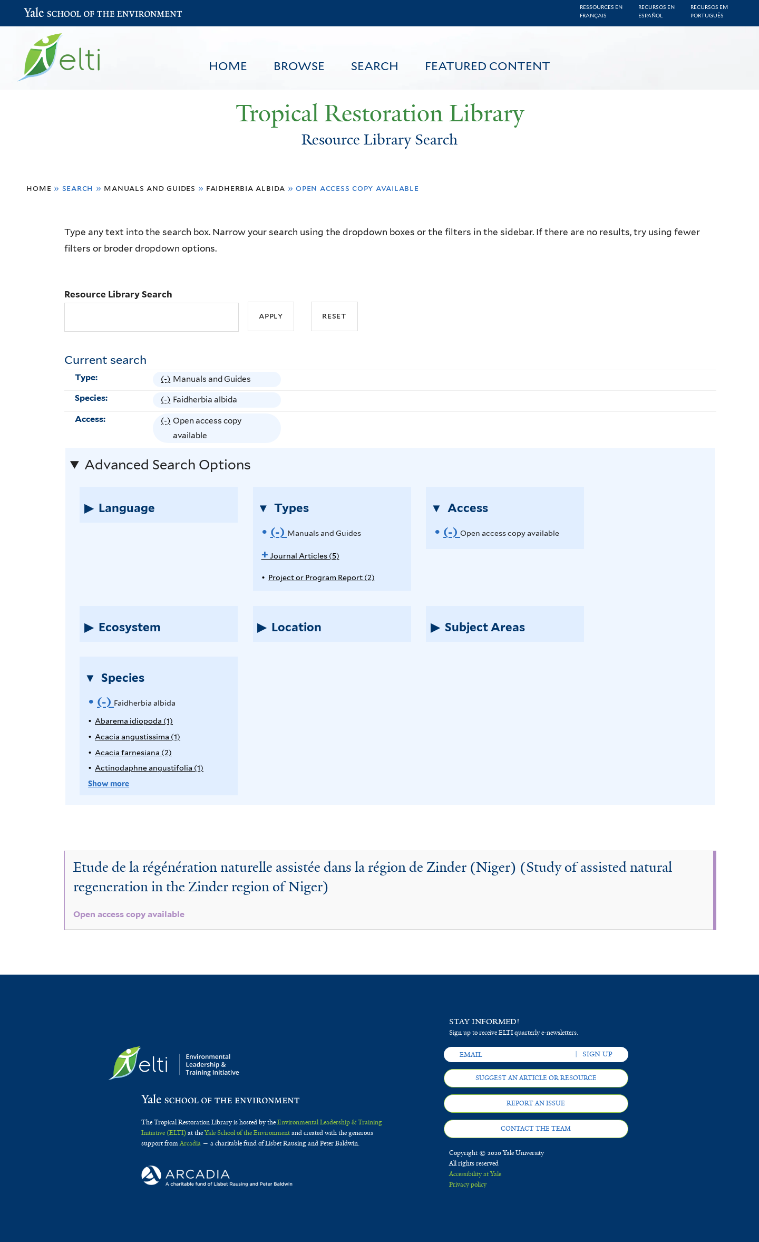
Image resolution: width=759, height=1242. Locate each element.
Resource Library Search (118, 294)
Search (374, 66)
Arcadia (190, 1143)
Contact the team (536, 1128)
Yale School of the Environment (51, 13)
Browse (299, 66)
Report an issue (536, 1103)
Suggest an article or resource (536, 1078)
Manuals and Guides (150, 188)
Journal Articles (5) (300, 555)
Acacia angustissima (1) (137, 736)
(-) (167, 379)
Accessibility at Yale (475, 1174)
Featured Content (487, 66)
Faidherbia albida (245, 188)
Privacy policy (467, 1184)
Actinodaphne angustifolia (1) (149, 767)
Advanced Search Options (167, 465)
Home (228, 66)
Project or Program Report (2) (321, 577)
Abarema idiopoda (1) (134, 720)
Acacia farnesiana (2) (133, 752)
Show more (108, 783)
